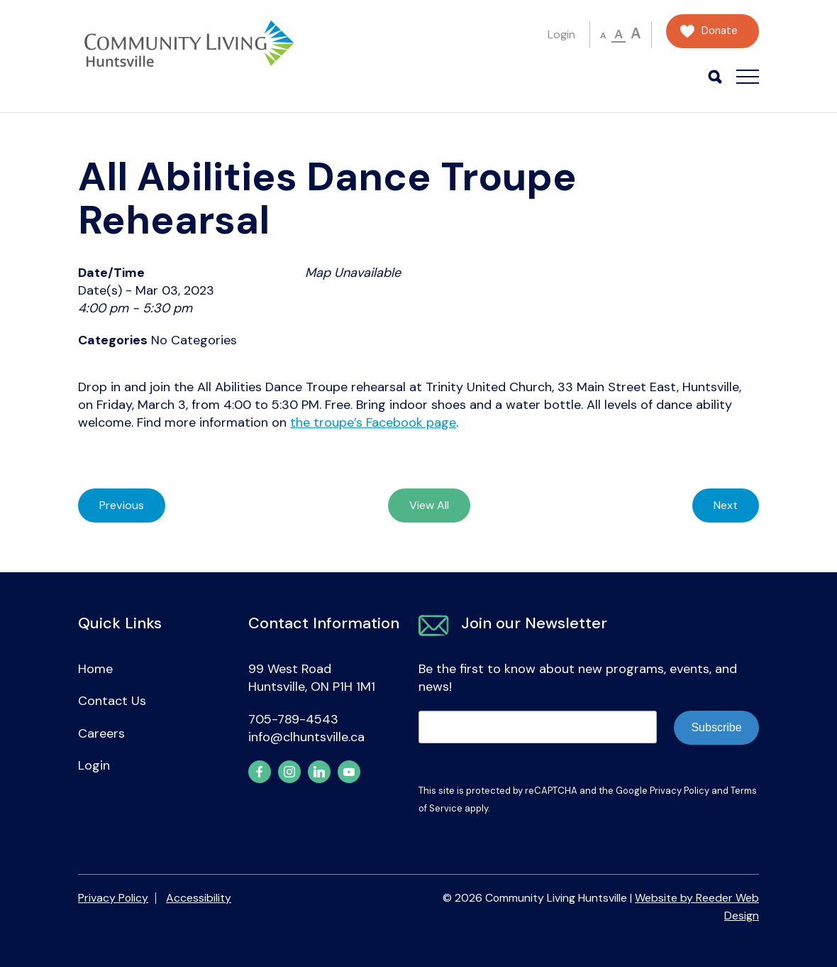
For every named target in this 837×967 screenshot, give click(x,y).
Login (561, 34)
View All (429, 505)
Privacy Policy (679, 791)
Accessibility (198, 897)
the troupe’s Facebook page (373, 422)
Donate (720, 31)
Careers (101, 733)
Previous (121, 505)
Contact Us (112, 700)
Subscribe (716, 727)
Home (95, 668)
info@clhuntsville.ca (306, 736)
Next (726, 505)
